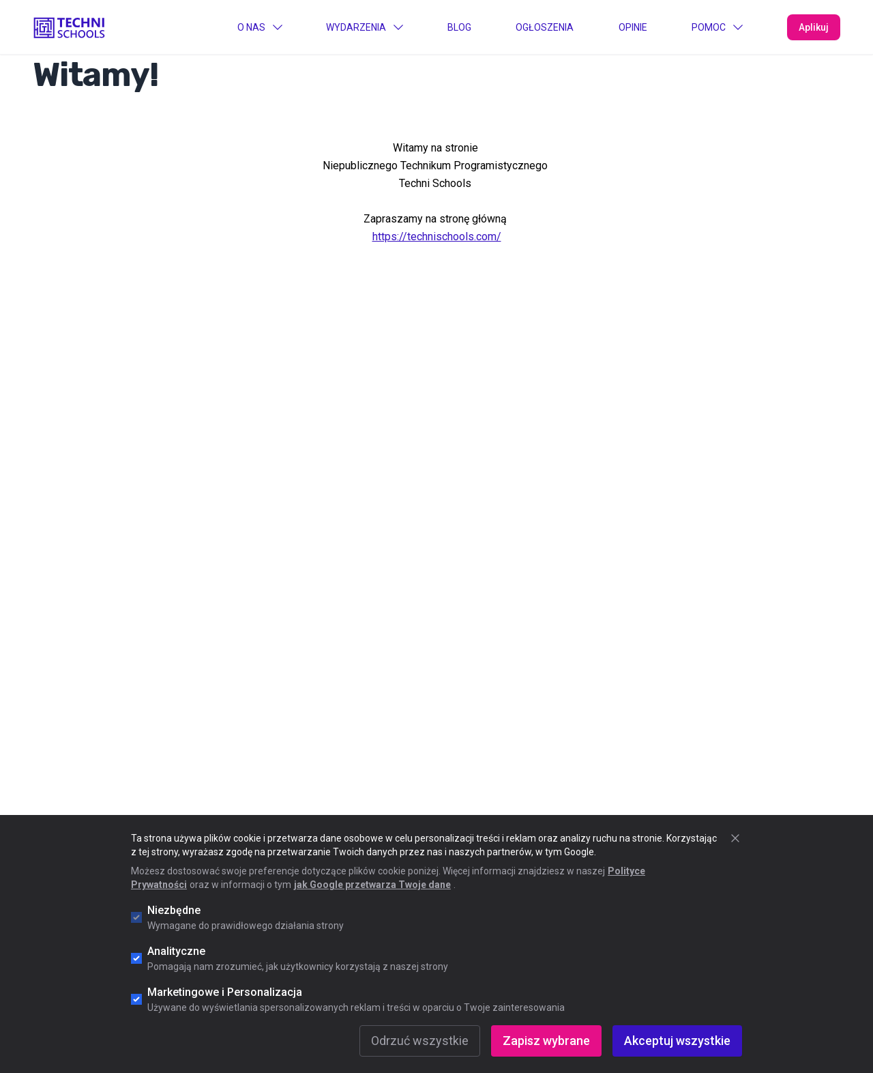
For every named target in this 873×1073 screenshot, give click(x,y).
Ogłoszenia (545, 27)
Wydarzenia (364, 27)
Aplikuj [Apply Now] (814, 27)
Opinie (633, 27)
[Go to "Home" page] (69, 27)
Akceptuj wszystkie (677, 1040)
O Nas (259, 27)
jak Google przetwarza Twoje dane (372, 884)
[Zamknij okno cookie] (735, 838)
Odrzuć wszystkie (420, 1040)
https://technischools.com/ (436, 236)
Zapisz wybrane (546, 1040)
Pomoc (717, 27)
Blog (459, 27)
